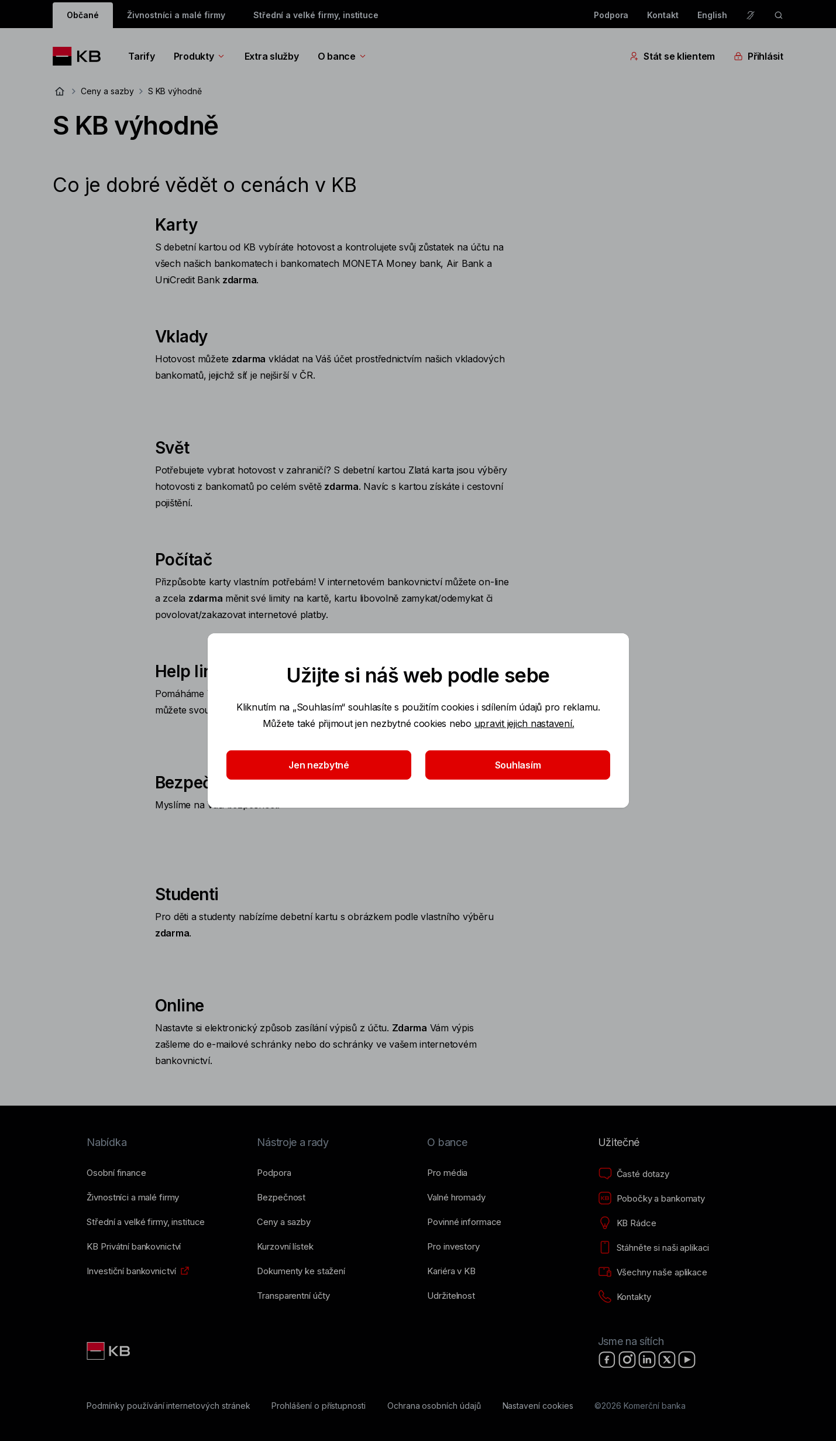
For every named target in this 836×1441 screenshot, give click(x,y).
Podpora (611, 15)
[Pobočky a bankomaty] (652, 1198)
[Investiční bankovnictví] (131, 1271)
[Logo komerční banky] (81, 56)
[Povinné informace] (464, 1222)
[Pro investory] (453, 1246)
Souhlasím (517, 765)
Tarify (141, 56)
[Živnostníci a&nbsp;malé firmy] (133, 1197)
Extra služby (272, 56)
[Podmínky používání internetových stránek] (168, 1406)
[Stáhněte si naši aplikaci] (654, 1247)
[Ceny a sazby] (283, 1222)
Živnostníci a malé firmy (176, 15)
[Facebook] (607, 1359)
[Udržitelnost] (450, 1295)
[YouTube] (686, 1359)
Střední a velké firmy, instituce (316, 15)
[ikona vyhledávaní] (778, 15)
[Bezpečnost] (281, 1197)
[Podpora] (274, 1173)
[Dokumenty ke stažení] (301, 1271)
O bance (342, 56)
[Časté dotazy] (633, 1174)
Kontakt (663, 15)
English (712, 15)
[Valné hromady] (456, 1197)
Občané (83, 15)
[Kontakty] (624, 1297)
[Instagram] (627, 1359)
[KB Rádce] (627, 1223)
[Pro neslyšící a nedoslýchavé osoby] (750, 15)
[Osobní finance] (116, 1173)
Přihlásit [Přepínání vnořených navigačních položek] (758, 56)
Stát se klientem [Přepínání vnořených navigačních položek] (672, 56)
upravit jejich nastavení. (524, 723)
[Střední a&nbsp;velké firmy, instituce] (146, 1222)
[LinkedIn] (647, 1359)
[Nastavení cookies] (538, 1406)
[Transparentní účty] (293, 1295)
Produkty (200, 56)
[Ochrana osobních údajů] (434, 1406)
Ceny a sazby (107, 91)
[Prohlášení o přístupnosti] (318, 1406)
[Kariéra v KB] (451, 1271)
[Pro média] (447, 1173)
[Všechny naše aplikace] (652, 1272)
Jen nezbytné (318, 765)
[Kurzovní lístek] (285, 1246)
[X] (667, 1359)
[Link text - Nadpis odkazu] (109, 1350)
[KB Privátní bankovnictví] (134, 1246)
